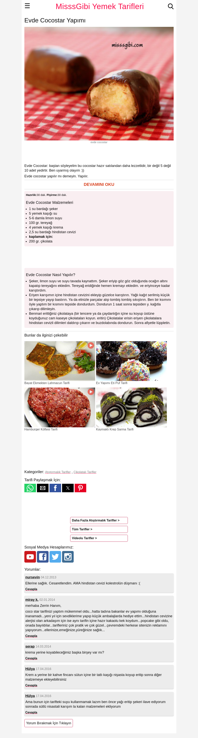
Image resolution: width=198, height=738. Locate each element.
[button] (99, 185)
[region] (99, 153)
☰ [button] (27, 5)
